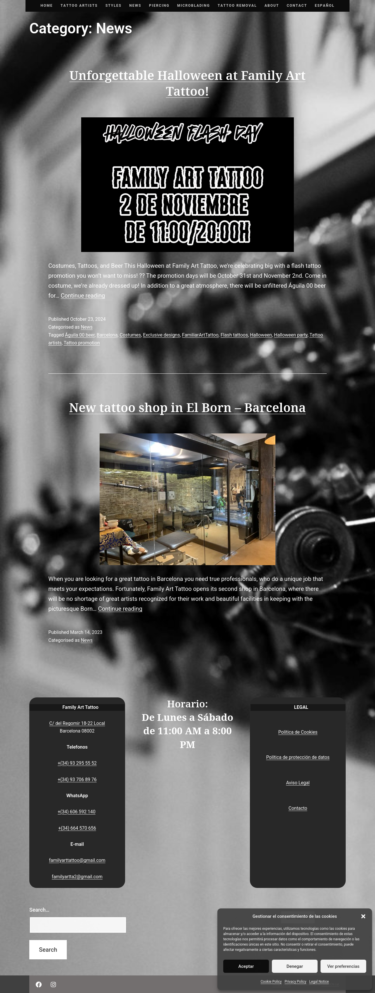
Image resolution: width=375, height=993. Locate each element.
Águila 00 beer (80, 335)
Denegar (295, 966)
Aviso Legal (297, 783)
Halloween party (290, 335)
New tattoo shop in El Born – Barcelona (187, 408)
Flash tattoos (234, 335)
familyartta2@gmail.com (77, 876)
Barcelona (107, 335)
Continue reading (83, 295)
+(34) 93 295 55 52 (77, 763)
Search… (39, 910)
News (135, 6)
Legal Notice (319, 982)
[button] (363, 916)
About (272, 6)
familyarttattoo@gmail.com (77, 860)
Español (324, 6)
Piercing (159, 6)
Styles (113, 6)
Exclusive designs (161, 335)
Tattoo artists (79, 6)
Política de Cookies (298, 732)
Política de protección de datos (298, 757)
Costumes (130, 335)
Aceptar (246, 966)
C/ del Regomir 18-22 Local (77, 723)
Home (46, 6)
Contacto (298, 808)
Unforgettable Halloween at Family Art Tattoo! (187, 84)
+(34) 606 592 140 (77, 811)
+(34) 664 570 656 (77, 828)
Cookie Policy (271, 982)
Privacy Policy (295, 982)
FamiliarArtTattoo (200, 335)
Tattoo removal (237, 6)
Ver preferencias (343, 966)
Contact (297, 6)
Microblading (193, 6)
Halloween (261, 335)
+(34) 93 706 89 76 (77, 779)
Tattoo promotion (82, 343)
